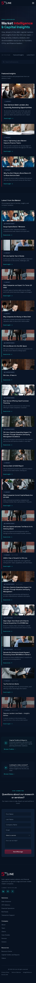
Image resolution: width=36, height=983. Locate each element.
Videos (4, 958)
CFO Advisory (6, 905)
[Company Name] (18, 825)
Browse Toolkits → (10, 749)
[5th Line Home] (6, 3)
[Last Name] (18, 819)
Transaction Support (8, 915)
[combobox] (18, 835)
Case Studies (6, 935)
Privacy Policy (5, 972)
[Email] (18, 830)
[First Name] (18, 814)
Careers (4, 942)
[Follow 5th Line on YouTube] (8, 891)
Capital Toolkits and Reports (10, 955)
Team (3, 928)
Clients (4, 931)
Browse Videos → (9, 774)
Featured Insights (18, 55)
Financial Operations (8, 908)
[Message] (18, 843)
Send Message (18, 852)
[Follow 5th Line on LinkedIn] (3, 891)
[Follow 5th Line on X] (12, 891)
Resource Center (7, 951)
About (3, 925)
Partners (4, 938)
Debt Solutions (6, 901)
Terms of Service (16, 972)
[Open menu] (33, 3)
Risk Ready (5, 912)
